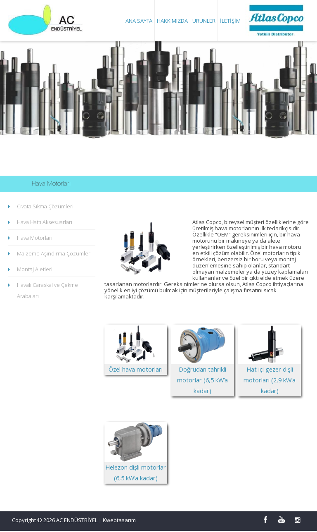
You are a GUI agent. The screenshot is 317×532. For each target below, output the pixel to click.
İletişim (230, 20)
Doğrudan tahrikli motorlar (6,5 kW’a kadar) (202, 367)
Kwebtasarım (119, 521)
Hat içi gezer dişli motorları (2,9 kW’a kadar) (269, 367)
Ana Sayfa (138, 20)
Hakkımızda (172, 20)
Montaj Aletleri (34, 269)
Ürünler (203, 20)
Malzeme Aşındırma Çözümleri (54, 253)
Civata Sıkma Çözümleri (45, 206)
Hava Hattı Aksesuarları (44, 222)
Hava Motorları (34, 237)
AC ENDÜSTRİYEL (77, 521)
